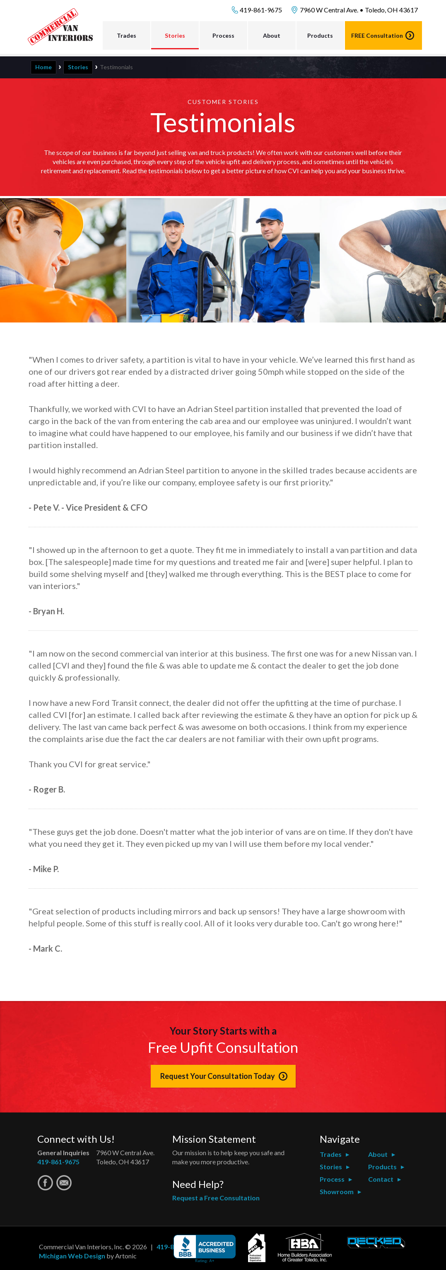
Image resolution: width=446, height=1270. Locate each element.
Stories (175, 35)
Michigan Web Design (72, 1256)
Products (320, 35)
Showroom (337, 1191)
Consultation (377, 35)
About (271, 35)
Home (43, 66)
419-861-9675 (261, 10)
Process (223, 35)
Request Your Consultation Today (217, 1076)
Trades (126, 35)
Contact (380, 1179)
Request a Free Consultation (216, 1198)
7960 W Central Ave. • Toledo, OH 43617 (359, 10)
